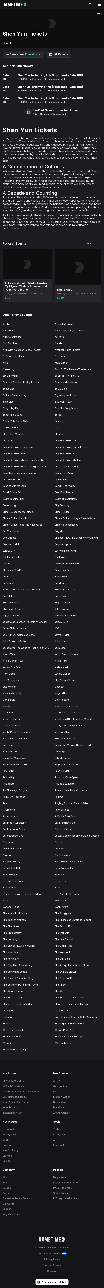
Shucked (59, 848)
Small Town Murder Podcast (70, 861)
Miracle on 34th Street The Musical (73, 719)
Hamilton (59, 583)
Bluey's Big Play (11, 408)
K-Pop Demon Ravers (14, 660)
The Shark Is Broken (66, 971)
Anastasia (60, 356)
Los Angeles (10, 1129)
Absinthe (59, 337)
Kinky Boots (9, 673)
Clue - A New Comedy (66, 466)
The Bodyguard (63, 913)
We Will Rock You (64, 1030)
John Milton (61, 641)
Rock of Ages (62, 809)
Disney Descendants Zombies (19, 511)
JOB (57, 628)
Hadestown (61, 576)
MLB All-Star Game (13, 1086)
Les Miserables (11, 680)
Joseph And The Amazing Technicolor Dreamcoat (27, 647)
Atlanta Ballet (61, 362)
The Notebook (63, 952)
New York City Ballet (65, 738)
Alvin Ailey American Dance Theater (22, 349)
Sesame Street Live (13, 835)
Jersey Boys (61, 622)
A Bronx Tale (9, 330)
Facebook (59, 1145)
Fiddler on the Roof (13, 557)
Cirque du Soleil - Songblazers (19, 447)
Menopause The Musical (68, 712)
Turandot (7, 1017)
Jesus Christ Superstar (15, 628)
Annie (6, 362)
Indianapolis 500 (12, 1112)
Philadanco (8, 783)
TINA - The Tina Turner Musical (71, 1004)
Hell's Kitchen (10, 596)
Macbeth (59, 686)
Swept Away (61, 907)
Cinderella (8, 440)
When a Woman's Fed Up (68, 1036)
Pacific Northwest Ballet (15, 764)
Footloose (60, 557)
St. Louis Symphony (13, 881)
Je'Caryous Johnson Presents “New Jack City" (27, 622)
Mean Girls (8, 712)
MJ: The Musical (11, 725)
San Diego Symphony (14, 822)
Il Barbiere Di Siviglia (13, 609)
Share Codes (60, 1193)
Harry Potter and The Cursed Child (21, 589)
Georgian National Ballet (67, 563)
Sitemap (52, 1271)
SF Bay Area (9, 1134)
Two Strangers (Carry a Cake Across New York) (79, 1017)
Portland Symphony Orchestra (71, 790)
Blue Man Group (63, 401)
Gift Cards (8, 1203)
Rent (5, 803)
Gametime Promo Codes (16, 1198)
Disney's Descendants (67, 524)
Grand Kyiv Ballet (64, 570)
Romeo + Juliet (11, 816)
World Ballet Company (14, 1049)
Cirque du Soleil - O (65, 440)
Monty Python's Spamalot (68, 725)
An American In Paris (13, 356)
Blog (5, 1182)
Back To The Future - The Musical (73, 369)
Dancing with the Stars (14, 485)
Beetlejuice (9, 388)
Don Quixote (9, 537)
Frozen (6, 563)
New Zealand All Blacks (16, 1102)
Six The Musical (63, 855)
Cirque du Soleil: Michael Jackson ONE (23, 460)
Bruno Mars (59, 1102)
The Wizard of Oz (12, 997)
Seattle (7, 1139)
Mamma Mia (9, 699)
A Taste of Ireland (12, 337)
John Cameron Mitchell (15, 641)
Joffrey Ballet (62, 634)
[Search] (90, 4)
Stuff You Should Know (67, 894)
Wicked (7, 1043)
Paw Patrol (8, 770)
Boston (7, 1160)
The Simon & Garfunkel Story (18, 978)
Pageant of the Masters (67, 764)
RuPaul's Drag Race (65, 816)
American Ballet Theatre (67, 349)
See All (92, 243)
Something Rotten (64, 868)
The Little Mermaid (64, 939)
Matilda (6, 706)
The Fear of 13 (62, 926)
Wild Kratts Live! (63, 1043)
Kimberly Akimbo (63, 667)
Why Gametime (11, 1214)
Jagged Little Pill (11, 615)
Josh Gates (61, 647)
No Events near (23, 54)
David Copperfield (12, 492)
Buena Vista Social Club (15, 421)
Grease (6, 576)
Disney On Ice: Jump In (15, 518)
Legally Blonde (63, 673)
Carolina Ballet (10, 427)
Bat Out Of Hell (10, 375)
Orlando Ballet (62, 758)
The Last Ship (62, 932)
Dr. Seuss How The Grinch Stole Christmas (77, 537)
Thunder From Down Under (17, 1004)
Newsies (7, 745)
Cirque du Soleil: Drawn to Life (71, 447)
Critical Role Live (11, 479)
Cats (57, 427)
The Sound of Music (65, 978)
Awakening (8, 369)
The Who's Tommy (13, 991)
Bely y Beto (61, 388)
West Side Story (11, 1036)
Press (6, 1193)
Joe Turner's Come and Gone (19, 634)
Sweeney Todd (11, 907)
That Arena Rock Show (15, 913)
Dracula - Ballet (11, 544)
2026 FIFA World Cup (14, 1081)
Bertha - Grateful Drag (14, 395)
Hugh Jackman (63, 602)
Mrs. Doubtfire (62, 732)
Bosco (58, 414)
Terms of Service (52, 1265)
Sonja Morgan (10, 874)
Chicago (59, 434)
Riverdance (9, 809)
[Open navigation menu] (99, 4)
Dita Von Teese (11, 531)
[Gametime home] (16, 4)
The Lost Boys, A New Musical (19, 945)
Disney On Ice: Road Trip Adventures (22, 524)
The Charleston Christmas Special (73, 919)
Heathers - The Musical (67, 589)
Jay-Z (56, 1081)
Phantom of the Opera (66, 777)
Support (7, 1209)
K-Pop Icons (61, 660)
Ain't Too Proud (11, 343)
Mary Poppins (62, 699)
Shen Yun (8, 842)
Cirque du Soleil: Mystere (68, 460)
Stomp (58, 887)
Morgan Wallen (62, 1096)
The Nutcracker (11, 958)
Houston (7, 1145)
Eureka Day (9, 550)
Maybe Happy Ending (66, 706)
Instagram (59, 1134)
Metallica (58, 1107)
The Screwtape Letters (15, 971)
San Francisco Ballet (65, 822)
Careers (7, 1187)
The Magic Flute (63, 945)
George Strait (60, 1086)
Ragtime (59, 796)
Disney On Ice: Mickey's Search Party (75, 518)
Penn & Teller (62, 770)
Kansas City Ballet (12, 667)
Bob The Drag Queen (66, 408)
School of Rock (63, 829)
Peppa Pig (8, 777)
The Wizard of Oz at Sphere (70, 997)
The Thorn (60, 984)
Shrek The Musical (13, 848)
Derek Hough (10, 505)
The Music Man (11, 952)
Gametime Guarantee (65, 1182)
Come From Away (64, 473)
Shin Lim (59, 842)
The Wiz (59, 991)
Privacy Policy (52, 1259)
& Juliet (6, 324)
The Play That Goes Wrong (17, 965)
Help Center (60, 1177)
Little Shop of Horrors (66, 680)
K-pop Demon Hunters (66, 654)
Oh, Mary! (60, 751)
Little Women (9, 686)
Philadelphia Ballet (64, 783)
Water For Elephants (13, 1030)
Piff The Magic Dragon (15, 790)
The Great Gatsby (12, 932)
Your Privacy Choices (49, 1253)
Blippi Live (8, 401)
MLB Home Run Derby (15, 1096)
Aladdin (59, 343)
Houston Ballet (10, 602)
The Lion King (10, 939)
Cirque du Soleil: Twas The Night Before (24, 466)
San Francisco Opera (14, 829)
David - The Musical (65, 485)
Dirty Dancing (62, 505)
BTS (55, 1091)
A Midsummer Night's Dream (70, 330)
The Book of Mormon (14, 919)
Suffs (5, 900)
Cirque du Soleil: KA (65, 453)
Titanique (8, 1010)
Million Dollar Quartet (14, 719)
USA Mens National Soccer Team (21, 1091)
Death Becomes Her (13, 498)
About (6, 1177)
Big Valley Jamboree (66, 395)
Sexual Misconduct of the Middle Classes (77, 835)
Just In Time (9, 654)
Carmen (59, 421)
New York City (11, 1150)
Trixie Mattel (61, 1010)
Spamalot (60, 874)
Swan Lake (60, 900)
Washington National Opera (69, 1023)
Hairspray (8, 583)
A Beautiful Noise (64, 324)
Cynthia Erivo (62, 479)
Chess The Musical (13, 434)
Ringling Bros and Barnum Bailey (72, 803)
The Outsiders (62, 958)
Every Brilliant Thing (65, 550)
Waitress (7, 1023)
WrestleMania (11, 1107)
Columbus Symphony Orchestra (19, 473)
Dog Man (59, 531)
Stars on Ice (61, 881)
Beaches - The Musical (67, 375)
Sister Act (8, 855)
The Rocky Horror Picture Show (72, 965)
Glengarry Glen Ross (14, 570)
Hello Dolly (60, 596)
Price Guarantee (62, 1187)
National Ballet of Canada (16, 738)
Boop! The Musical (13, 414)
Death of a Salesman (66, 498)
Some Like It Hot (11, 868)
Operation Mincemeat (14, 758)
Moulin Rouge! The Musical (17, 732)
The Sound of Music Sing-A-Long (21, 984)
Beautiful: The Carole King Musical (21, 382)
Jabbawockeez (63, 609)
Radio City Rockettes (14, 796)
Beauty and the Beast (66, 382)
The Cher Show (11, 926)
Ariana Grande (61, 1112)
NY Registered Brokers (66, 1198)
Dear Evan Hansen (64, 492)
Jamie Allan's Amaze (66, 615)
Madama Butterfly (12, 693)
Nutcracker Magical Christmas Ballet (74, 745)
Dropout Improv (63, 544)
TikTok (57, 1129)
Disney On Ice (62, 511)
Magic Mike (61, 693)
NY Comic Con (10, 751)
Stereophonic (10, 887)
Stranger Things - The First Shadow (22, 894)
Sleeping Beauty (11, 861)
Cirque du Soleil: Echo (14, 453)
